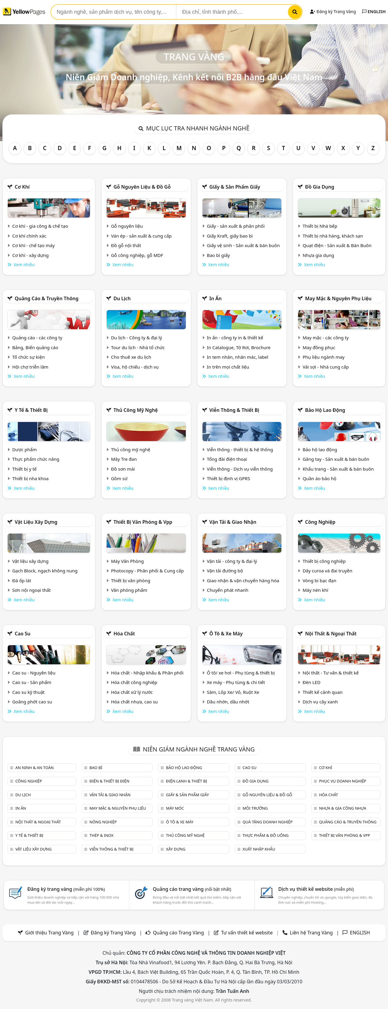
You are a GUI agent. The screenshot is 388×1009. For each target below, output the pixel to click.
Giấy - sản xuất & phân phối (236, 226)
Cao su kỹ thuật (28, 692)
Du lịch (122, 298)
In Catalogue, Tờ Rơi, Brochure (238, 347)
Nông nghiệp (103, 822)
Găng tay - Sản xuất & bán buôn (336, 459)
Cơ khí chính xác (29, 236)
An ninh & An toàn (34, 767)
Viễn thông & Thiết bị (234, 410)
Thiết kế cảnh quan (323, 692)
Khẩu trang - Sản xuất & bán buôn (338, 469)
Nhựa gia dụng (318, 255)
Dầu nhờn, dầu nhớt (228, 702)
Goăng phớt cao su (32, 702)
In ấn (215, 298)
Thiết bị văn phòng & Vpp (143, 522)
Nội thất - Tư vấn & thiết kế (331, 673)
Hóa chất (124, 633)
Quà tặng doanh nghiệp (268, 822)
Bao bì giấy (218, 255)
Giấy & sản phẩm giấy (234, 187)
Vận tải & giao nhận (232, 522)
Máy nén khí (315, 590)
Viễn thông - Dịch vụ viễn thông (240, 469)
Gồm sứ (119, 478)
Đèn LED (311, 682)
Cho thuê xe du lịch (131, 357)
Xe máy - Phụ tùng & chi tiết (236, 682)
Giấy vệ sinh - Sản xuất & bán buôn (243, 245)
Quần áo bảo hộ (319, 478)
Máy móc (175, 808)
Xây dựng (175, 849)
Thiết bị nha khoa (30, 478)
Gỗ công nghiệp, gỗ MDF (137, 255)
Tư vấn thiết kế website (247, 932)
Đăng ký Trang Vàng (333, 11)
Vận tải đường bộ (225, 571)
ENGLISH (374, 11)
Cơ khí (22, 187)
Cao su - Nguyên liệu (34, 673)
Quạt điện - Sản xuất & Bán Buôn (337, 245)
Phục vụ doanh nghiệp (342, 781)
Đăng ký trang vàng (66, 889)
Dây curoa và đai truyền (327, 571)
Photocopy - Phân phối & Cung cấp (147, 571)
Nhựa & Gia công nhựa (342, 808)
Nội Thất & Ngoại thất (330, 633)
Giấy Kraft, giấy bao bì (230, 236)
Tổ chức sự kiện (28, 357)
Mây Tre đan (124, 459)
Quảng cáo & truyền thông (47, 298)
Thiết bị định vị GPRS (228, 478)
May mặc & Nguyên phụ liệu (338, 298)
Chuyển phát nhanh (227, 590)
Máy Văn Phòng (127, 561)
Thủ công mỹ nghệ (136, 410)
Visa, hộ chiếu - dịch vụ (135, 367)
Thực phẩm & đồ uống (266, 835)
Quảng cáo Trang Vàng (178, 932)
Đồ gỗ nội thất (126, 245)
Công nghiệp (320, 522)
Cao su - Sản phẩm (31, 682)
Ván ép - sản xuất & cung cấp (141, 236)
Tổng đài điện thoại (227, 459)
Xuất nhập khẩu (259, 849)
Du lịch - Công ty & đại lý (136, 338)
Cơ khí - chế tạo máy (33, 245)
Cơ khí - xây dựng (30, 255)
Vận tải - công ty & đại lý (232, 561)
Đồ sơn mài (123, 469)
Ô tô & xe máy (226, 633)
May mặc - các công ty (326, 338)
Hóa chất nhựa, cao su (134, 702)
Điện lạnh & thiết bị (186, 781)
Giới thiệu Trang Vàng (49, 932)
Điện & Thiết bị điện (110, 781)
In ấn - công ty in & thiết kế (235, 338)
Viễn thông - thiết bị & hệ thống (240, 449)
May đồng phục (319, 347)
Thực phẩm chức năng (35, 459)
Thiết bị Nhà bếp (320, 226)
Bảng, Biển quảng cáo (35, 347)
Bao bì (96, 767)
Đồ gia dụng (319, 187)
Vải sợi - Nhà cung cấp (326, 367)
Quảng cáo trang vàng (192, 889)
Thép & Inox (102, 835)
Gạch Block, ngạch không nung (45, 571)
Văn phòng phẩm (129, 590)
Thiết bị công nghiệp (324, 561)
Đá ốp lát (21, 580)
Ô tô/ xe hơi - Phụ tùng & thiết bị (241, 673)
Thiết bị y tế (24, 469)
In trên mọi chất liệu (228, 367)
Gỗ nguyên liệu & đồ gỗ (142, 187)
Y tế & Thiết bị (31, 410)
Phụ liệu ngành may (323, 357)
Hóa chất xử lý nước (132, 692)
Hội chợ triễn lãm (30, 367)
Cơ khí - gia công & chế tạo (40, 226)
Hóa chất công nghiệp (134, 682)
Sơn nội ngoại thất (31, 590)
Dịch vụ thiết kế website (316, 889)
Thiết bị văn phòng (131, 580)
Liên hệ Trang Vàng (311, 932)
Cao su (22, 633)
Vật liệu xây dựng (36, 522)
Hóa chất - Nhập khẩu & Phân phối (147, 673)
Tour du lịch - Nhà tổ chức (138, 347)
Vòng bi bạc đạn (319, 580)
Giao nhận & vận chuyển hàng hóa (243, 580)
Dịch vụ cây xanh (320, 702)
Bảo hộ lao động (325, 410)
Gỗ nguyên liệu (127, 226)
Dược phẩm (24, 449)
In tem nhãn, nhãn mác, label (237, 357)
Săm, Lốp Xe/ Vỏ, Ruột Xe (233, 692)
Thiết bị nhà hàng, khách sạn (333, 236)
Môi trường (255, 808)
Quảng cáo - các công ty (37, 338)
